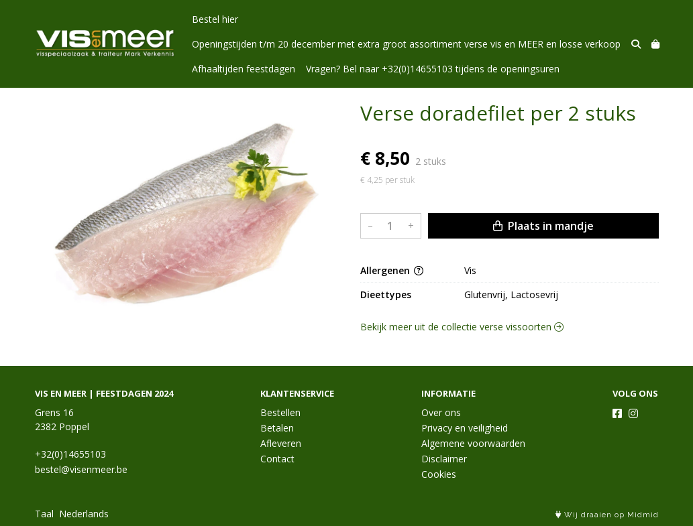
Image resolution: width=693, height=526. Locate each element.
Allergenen (391, 270)
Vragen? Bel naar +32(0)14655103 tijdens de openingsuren (432, 68)
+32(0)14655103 (70, 454)
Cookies (438, 474)
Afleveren (280, 443)
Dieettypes (385, 294)
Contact (277, 458)
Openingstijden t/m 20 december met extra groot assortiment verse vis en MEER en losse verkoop (406, 44)
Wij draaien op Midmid (607, 515)
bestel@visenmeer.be (81, 469)
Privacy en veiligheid (464, 427)
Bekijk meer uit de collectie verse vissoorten (462, 326)
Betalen (277, 427)
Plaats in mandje (543, 225)
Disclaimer (444, 458)
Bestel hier (215, 19)
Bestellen (280, 412)
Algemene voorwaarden (473, 443)
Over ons (441, 412)
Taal (44, 513)
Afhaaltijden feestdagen (243, 68)
